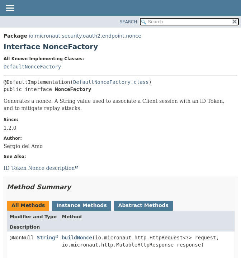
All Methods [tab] (28, 205)
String (46, 237)
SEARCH (128, 21)
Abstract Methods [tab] (143, 205)
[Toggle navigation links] (10, 9)
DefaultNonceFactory (32, 67)
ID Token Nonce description (39, 168)
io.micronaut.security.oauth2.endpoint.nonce (85, 36)
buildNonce (77, 237)
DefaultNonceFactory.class (111, 82)
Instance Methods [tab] (81, 205)
